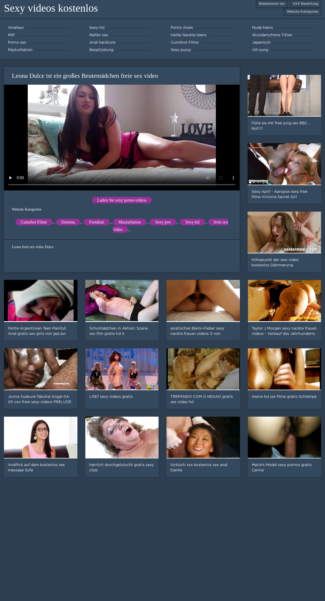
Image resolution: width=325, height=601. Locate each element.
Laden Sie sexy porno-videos (121, 200)
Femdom (96, 222)
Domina (68, 222)
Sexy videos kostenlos (51, 8)
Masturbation (129, 222)
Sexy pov (163, 222)
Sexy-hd (192, 222)
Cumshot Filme (34, 222)
